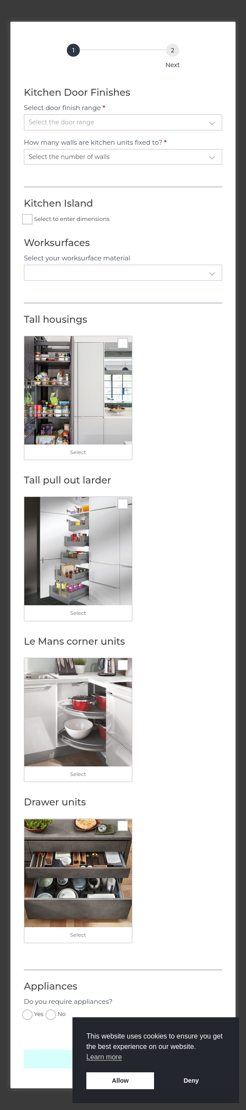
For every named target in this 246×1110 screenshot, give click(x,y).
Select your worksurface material (77, 258)
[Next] (172, 50)
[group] (123, 58)
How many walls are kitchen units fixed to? (95, 142)
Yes (33, 1014)
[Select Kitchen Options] (73, 50)
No (56, 1014)
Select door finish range (64, 107)
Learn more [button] (104, 1057)
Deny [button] (191, 1080)
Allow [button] (120, 1080)
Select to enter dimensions (66, 219)
